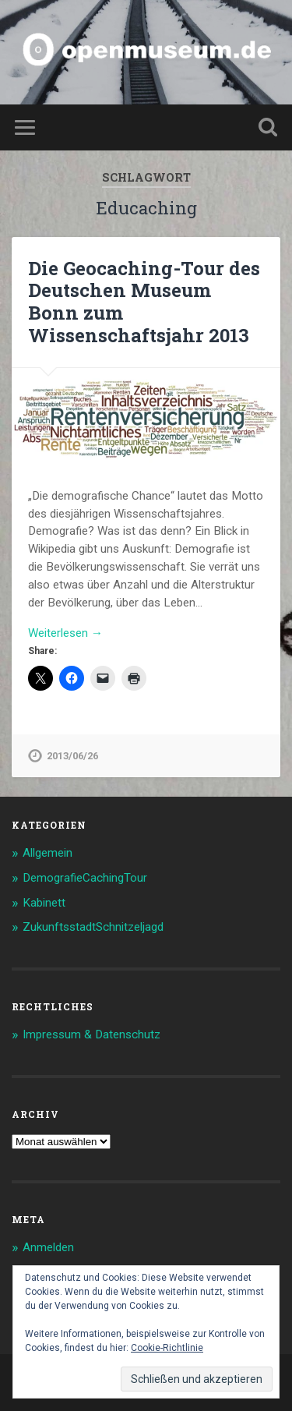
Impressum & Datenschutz (91, 1034)
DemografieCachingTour (85, 878)
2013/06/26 (72, 756)
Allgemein (47, 853)
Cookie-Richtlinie (167, 1347)
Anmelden (48, 1247)
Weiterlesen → (65, 633)
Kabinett (44, 903)
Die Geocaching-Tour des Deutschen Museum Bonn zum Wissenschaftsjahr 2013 (144, 302)
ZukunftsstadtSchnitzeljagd (93, 927)
